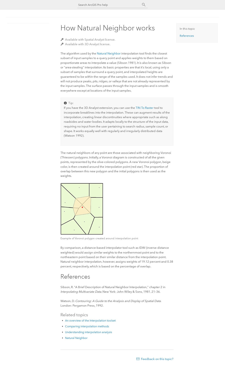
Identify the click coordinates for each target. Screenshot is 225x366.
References (187, 35)
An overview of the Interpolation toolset (90, 320)
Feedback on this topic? (157, 359)
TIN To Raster (144, 108)
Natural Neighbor (109, 53)
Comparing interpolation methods (87, 326)
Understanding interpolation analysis (88, 332)
